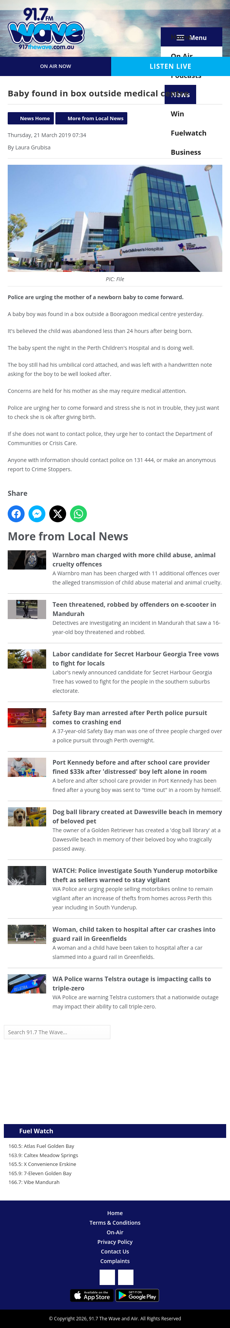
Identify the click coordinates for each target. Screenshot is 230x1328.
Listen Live (171, 66)
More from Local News (96, 118)
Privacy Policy (115, 1241)
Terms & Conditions (115, 1222)
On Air (182, 56)
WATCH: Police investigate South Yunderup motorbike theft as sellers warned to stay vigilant (134, 875)
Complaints (115, 1261)
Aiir (134, 1318)
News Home (35, 118)
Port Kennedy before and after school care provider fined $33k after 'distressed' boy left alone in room (131, 767)
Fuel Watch (36, 1131)
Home (181, 36)
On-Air (115, 1232)
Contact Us (115, 1251)
